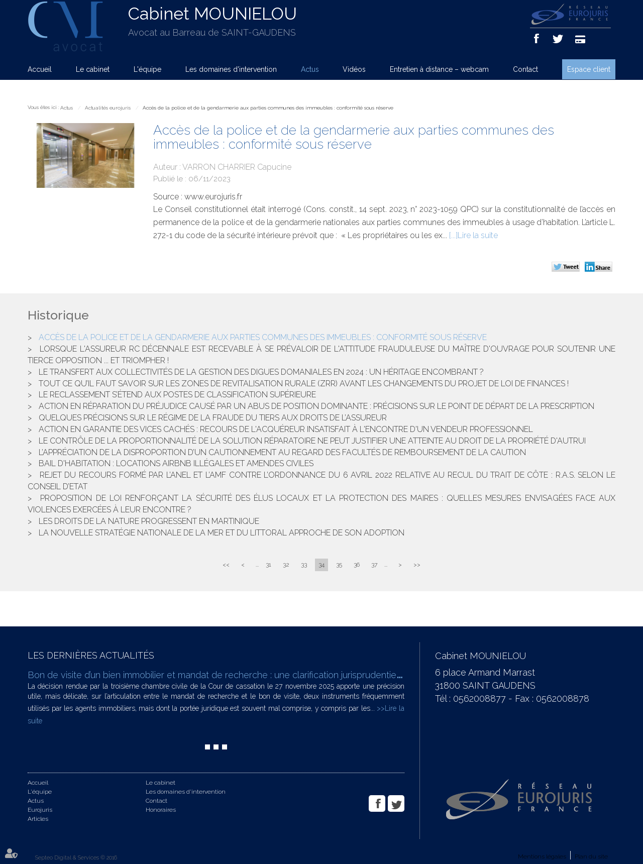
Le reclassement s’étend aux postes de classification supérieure (177, 394)
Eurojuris (40, 809)
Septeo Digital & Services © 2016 (76, 857)
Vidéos (354, 69)
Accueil (40, 69)
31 (268, 564)
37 (374, 564)
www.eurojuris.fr (213, 196)
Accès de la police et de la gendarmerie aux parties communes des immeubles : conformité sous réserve (268, 108)
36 (357, 564)
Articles (38, 818)
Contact (525, 69)
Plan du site (591, 856)
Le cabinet (93, 69)
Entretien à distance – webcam (439, 69)
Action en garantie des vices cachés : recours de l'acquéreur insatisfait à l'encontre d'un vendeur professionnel (286, 429)
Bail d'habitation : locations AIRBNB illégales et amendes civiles (176, 463)
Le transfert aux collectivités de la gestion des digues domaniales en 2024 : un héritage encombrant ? (261, 372)
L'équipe (147, 69)
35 (339, 564)
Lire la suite (478, 235)
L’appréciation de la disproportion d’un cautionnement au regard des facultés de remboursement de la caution (282, 452)
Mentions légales (542, 856)
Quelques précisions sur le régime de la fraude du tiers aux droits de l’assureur (213, 417)
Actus (310, 69)
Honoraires (161, 809)
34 (321, 564)
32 (286, 564)
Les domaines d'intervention (231, 69)
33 (304, 564)
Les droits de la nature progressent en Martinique (149, 521)
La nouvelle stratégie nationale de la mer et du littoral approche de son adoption (221, 532)
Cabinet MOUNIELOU (212, 14)
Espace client (588, 69)
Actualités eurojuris (108, 108)
